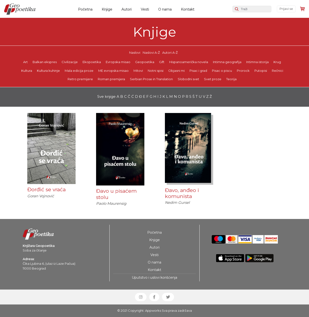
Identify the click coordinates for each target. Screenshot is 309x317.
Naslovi (134, 52)
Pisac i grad (198, 71)
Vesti (145, 9)
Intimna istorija (257, 62)
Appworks (153, 310)
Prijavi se (286, 9)
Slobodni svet (188, 79)
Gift (161, 62)
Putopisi (260, 71)
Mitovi (138, 71)
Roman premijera (111, 79)
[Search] (251, 9)
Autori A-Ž (170, 52)
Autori (126, 9)
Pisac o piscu (222, 71)
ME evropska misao (113, 71)
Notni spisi (155, 71)
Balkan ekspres (45, 62)
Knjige (107, 9)
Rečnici (277, 71)
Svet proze (212, 79)
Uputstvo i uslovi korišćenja (154, 277)
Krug (277, 62)
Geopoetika (144, 62)
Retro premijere (80, 79)
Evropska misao (118, 62)
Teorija (231, 79)
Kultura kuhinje (48, 71)
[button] (141, 297)
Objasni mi (176, 71)
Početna (86, 9)
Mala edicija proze (79, 71)
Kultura (26, 71)
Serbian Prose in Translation (151, 79)
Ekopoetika (92, 62)
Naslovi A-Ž (151, 52)
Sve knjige (106, 96)
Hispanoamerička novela (188, 62)
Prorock (243, 71)
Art (25, 62)
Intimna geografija (227, 62)
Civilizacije (70, 62)
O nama (165, 9)
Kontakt (187, 9)
